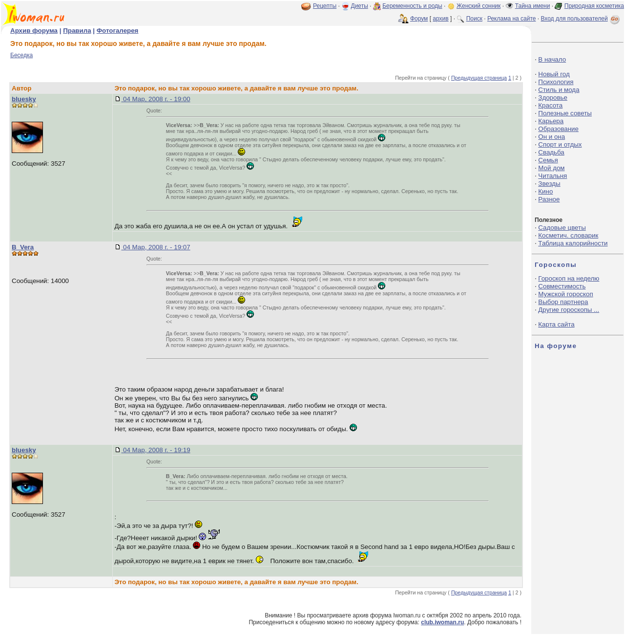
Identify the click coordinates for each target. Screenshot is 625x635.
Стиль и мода (558, 89)
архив (440, 18)
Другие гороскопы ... (568, 309)
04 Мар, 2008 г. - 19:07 (155, 247)
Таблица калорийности (572, 243)
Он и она (551, 136)
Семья (548, 160)
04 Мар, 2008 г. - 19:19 (155, 450)
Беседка (21, 55)
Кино (545, 191)
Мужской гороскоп (565, 294)
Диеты (359, 5)
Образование (558, 128)
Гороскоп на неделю (568, 278)
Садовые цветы (561, 227)
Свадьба (551, 152)
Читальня (552, 175)
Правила (77, 30)
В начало (552, 59)
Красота (550, 105)
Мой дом (551, 168)
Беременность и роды (412, 5)
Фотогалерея (118, 30)
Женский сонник (478, 5)
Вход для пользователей (581, 18)
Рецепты (324, 5)
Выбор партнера (563, 302)
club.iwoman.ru (442, 622)
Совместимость (561, 286)
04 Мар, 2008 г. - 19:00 (155, 99)
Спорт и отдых (560, 144)
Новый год (553, 74)
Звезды (549, 183)
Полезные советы (565, 113)
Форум (419, 18)
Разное (549, 199)
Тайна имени (532, 5)
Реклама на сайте (511, 18)
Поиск (474, 18)
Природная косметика (594, 5)
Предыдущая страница (479, 78)
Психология (555, 82)
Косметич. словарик (568, 235)
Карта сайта (556, 324)
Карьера (550, 121)
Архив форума (34, 30)
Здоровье (552, 97)
